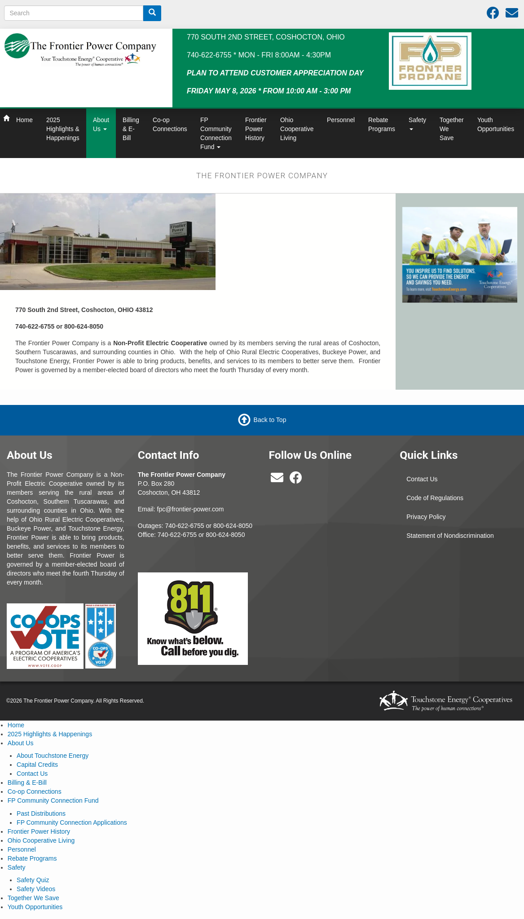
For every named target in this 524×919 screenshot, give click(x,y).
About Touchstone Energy (52, 755)
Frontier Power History (256, 128)
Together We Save (452, 128)
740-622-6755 (177, 534)
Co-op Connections (170, 124)
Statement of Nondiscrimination (450, 535)
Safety (417, 123)
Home (24, 119)
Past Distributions (41, 813)
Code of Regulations (434, 497)
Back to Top (270, 419)
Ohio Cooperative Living (296, 128)
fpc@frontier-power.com (190, 509)
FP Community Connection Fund (216, 133)
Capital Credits (37, 764)
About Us (101, 124)
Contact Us (421, 479)
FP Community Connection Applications (72, 822)
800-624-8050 (232, 525)
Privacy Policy (425, 516)
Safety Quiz (33, 880)
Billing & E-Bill (131, 128)
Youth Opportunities (495, 124)
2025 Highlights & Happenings (62, 128)
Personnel (341, 119)
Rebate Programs (381, 124)
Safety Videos (36, 889)
